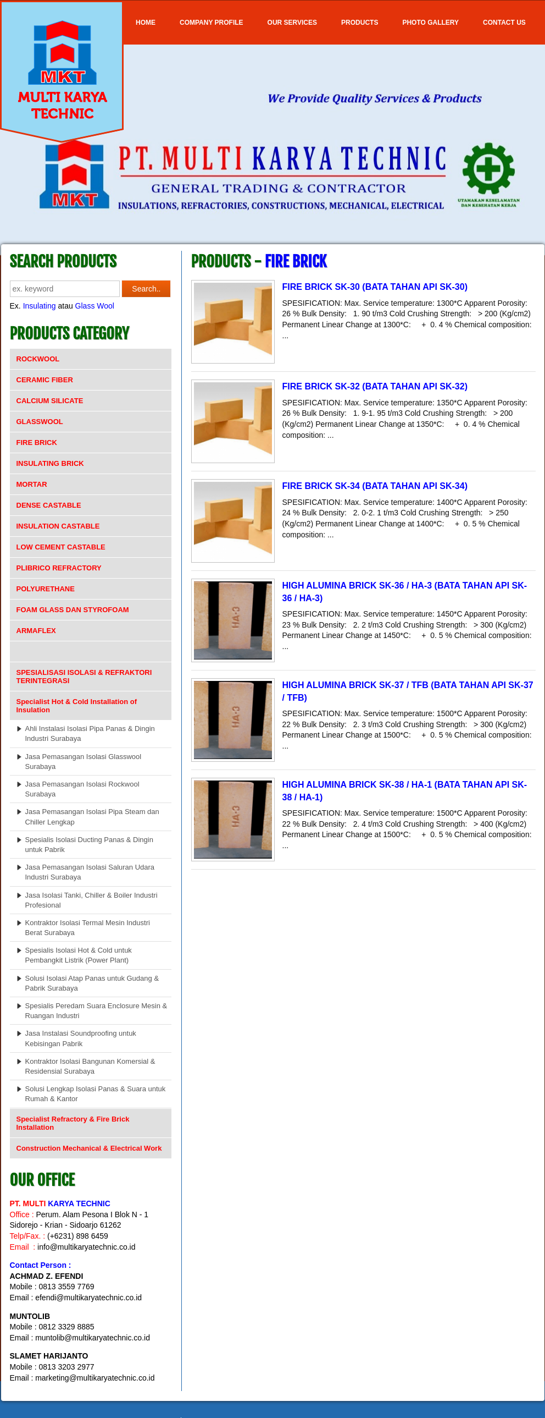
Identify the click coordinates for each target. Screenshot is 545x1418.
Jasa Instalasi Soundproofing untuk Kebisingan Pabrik (80, 1038)
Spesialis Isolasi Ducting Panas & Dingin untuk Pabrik (89, 845)
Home (145, 22)
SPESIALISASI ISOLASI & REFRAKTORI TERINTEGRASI (84, 676)
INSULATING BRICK (50, 463)
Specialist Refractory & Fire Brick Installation (73, 1123)
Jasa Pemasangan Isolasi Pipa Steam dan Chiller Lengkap (92, 816)
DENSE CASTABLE (48, 505)
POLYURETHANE (45, 589)
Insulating (39, 305)
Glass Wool (94, 305)
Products (359, 22)
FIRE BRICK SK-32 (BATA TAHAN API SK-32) (375, 386)
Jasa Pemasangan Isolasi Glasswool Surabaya (83, 761)
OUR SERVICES (292, 22)
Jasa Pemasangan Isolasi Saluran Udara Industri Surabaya (90, 872)
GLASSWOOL (39, 421)
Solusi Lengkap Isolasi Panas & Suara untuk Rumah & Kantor (95, 1094)
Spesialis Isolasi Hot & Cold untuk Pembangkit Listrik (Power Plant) (78, 955)
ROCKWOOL (38, 359)
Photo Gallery (430, 22)
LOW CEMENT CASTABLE (60, 547)
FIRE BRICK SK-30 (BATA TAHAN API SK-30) (375, 287)
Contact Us (504, 22)
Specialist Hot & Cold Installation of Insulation (76, 705)
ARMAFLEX (36, 630)
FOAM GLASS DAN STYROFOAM (72, 610)
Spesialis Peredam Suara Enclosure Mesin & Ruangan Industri (96, 1011)
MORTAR (31, 484)
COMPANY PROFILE (211, 22)
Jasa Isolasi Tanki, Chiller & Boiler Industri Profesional (91, 900)
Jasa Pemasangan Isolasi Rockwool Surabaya (82, 789)
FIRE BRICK (36, 442)
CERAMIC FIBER (44, 380)
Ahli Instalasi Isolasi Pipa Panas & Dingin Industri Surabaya (90, 733)
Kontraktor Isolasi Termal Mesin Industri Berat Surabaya (87, 928)
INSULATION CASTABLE (58, 526)
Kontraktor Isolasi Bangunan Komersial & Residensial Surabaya (90, 1066)
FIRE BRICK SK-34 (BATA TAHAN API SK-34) (375, 486)
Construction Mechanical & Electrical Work (89, 1148)
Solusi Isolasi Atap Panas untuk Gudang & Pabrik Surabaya (92, 983)
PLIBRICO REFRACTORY (59, 568)
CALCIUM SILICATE (50, 401)
